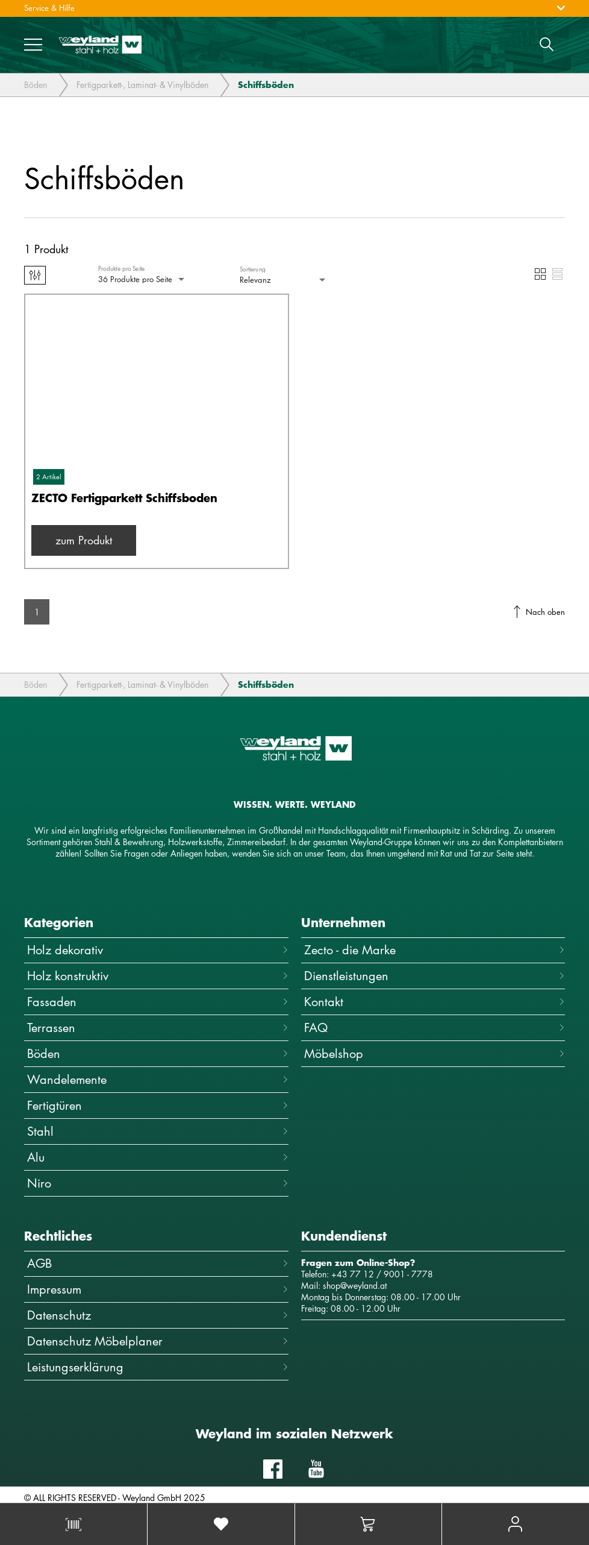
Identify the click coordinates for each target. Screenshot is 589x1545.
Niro (157, 1183)
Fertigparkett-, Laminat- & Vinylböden (142, 86)
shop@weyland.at (355, 1285)
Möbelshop (435, 1053)
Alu (157, 1157)
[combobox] (142, 279)
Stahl (157, 1131)
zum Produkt (83, 540)
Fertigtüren (157, 1105)
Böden (35, 86)
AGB (157, 1263)
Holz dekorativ (157, 950)
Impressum (157, 1289)
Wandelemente (157, 1079)
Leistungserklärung (157, 1367)
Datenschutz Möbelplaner (157, 1341)
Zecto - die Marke (435, 950)
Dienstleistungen (435, 976)
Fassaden (157, 1001)
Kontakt (435, 1001)
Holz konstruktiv (157, 976)
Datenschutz (157, 1315)
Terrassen (157, 1027)
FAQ (435, 1027)
